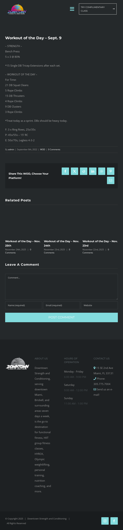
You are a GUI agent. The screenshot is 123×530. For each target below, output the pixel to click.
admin (11, 149)
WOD (42, 149)
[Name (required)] (23, 305)
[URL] (99, 305)
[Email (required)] (61, 305)
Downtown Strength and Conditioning (47, 518)
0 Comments (54, 149)
